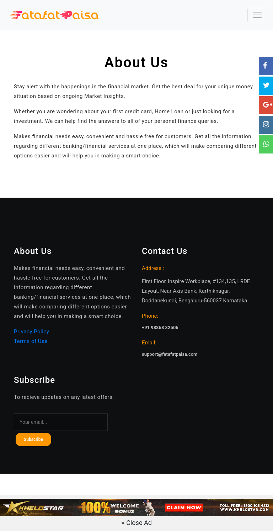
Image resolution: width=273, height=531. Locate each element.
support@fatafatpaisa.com (169, 354)
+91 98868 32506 (160, 327)
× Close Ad (136, 522)
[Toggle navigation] (257, 15)
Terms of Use (31, 341)
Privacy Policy (31, 331)
